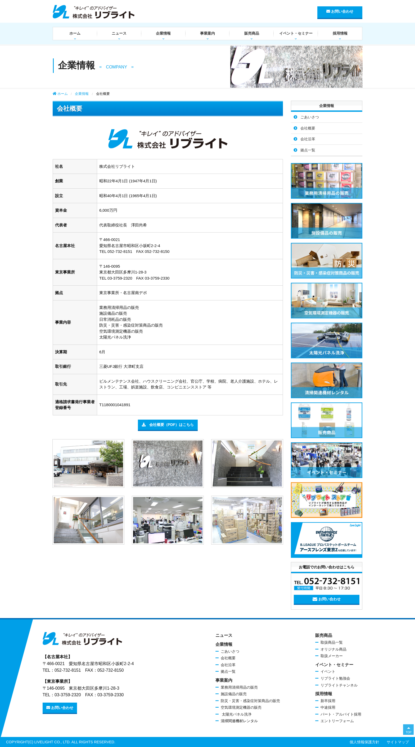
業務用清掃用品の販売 (239, 687)
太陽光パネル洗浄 (236, 714)
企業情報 (163, 33)
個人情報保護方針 (364, 742)
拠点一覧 (307, 150)
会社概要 (307, 128)
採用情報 (340, 33)
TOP (409, 732)
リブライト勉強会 (335, 678)
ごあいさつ (309, 117)
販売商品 (251, 33)
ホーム (74, 33)
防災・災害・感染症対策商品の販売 (250, 701)
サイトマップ (398, 742)
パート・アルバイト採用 (341, 714)
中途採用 (328, 707)
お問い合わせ (339, 11)
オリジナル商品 (333, 649)
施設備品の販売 (234, 694)
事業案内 (207, 33)
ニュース (119, 33)
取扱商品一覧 (332, 642)
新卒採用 (328, 701)
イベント (328, 671)
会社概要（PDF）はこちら (168, 425)
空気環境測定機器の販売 (241, 707)
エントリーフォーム (337, 721)
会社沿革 (307, 139)
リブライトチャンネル (339, 685)
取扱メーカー (332, 656)
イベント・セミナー (296, 33)
